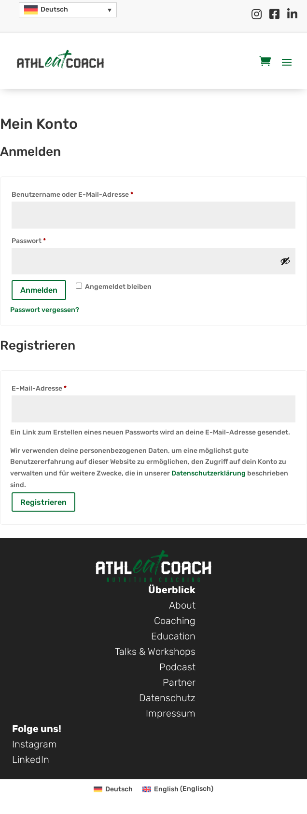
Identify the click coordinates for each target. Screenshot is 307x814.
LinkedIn (30, 759)
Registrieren (43, 502)
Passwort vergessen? (44, 310)
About (182, 605)
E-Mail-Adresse (59, 387)
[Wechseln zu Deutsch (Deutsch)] (113, 789)
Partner (179, 682)
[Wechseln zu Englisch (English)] (178, 789)
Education (173, 636)
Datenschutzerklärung (208, 473)
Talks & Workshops (155, 651)
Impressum (170, 713)
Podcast (177, 667)
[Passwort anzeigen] (285, 261)
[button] (68, 9)
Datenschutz (167, 698)
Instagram (34, 744)
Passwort (48, 239)
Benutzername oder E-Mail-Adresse (92, 193)
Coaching (174, 620)
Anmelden (38, 290)
